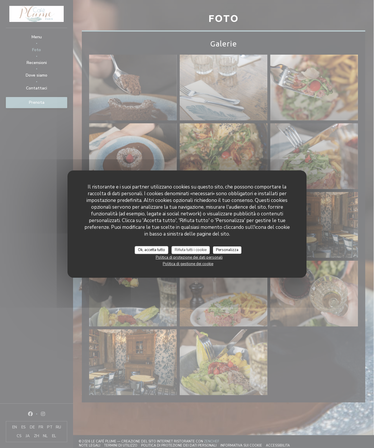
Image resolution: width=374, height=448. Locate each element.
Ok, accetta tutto (151, 249)
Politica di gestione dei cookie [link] (188, 264)
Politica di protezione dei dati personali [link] (189, 257)
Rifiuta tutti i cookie (191, 249)
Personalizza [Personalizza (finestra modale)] (227, 249)
